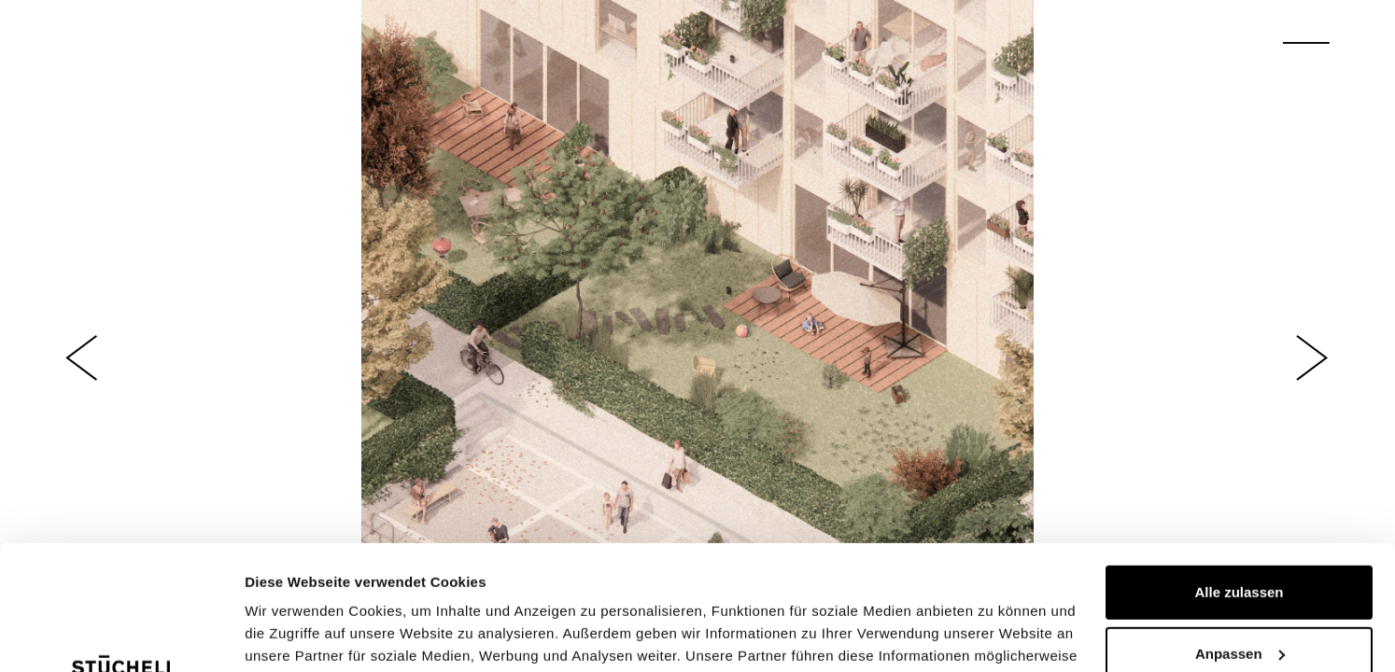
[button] (82, 357)
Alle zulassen (1238, 475)
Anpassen (1240, 536)
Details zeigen (292, 635)
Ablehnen (1239, 598)
